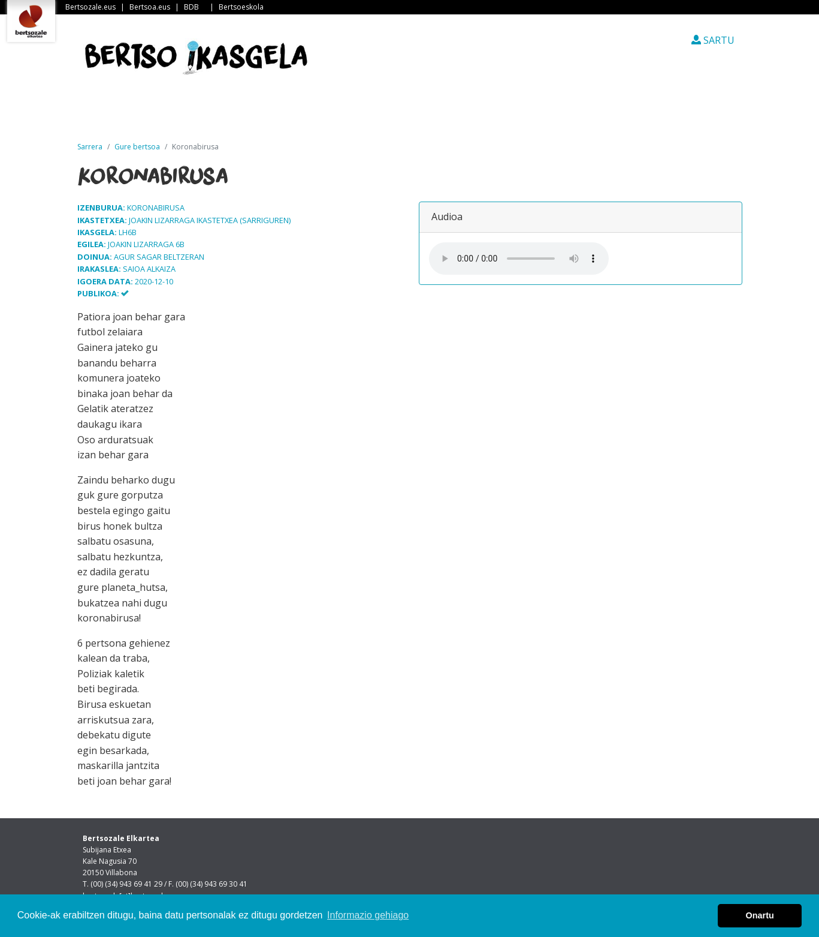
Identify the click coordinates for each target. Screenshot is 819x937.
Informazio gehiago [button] (368, 915)
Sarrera (127, 113)
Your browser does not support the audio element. (519, 258)
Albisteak (203, 113)
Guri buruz (283, 113)
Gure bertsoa (137, 147)
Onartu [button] (760, 915)
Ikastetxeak (369, 113)
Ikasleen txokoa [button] (471, 113)
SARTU (713, 40)
